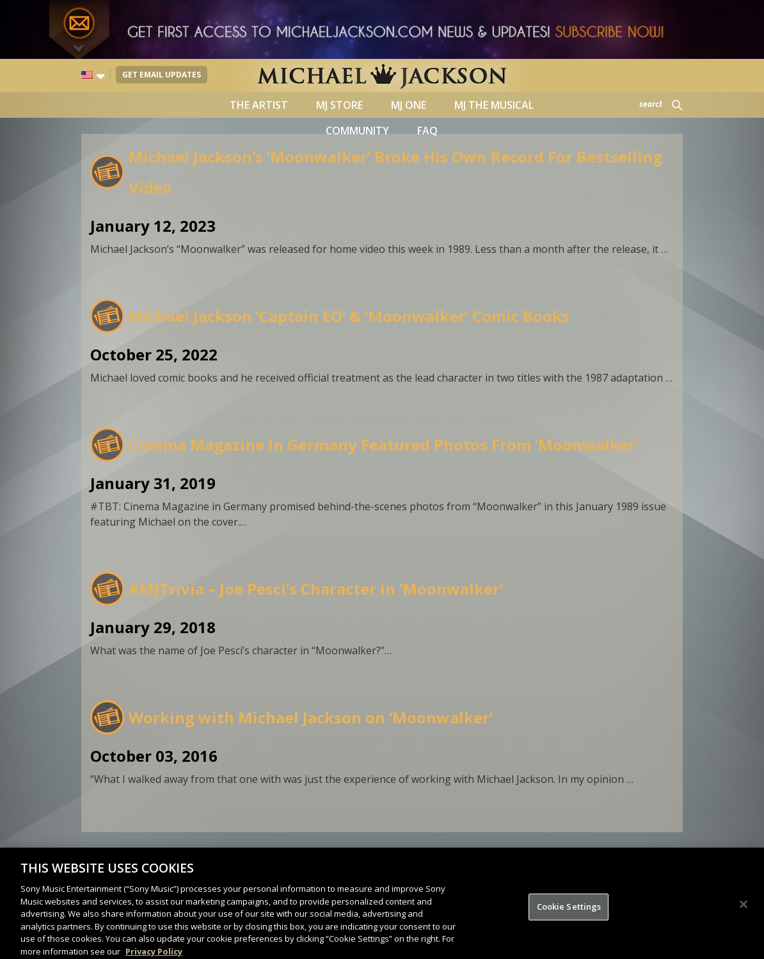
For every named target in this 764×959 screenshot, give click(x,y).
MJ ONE (408, 105)
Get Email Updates (161, 74)
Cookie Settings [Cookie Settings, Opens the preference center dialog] (569, 918)
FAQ (427, 131)
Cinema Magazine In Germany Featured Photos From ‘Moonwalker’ (384, 444)
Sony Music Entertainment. (451, 856)
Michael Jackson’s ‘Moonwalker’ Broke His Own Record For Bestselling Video (395, 172)
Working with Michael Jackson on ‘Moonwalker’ (311, 717)
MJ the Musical (494, 105)
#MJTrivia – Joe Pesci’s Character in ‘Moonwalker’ (316, 588)
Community (357, 131)
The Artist (259, 105)
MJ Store (339, 105)
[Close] (743, 916)
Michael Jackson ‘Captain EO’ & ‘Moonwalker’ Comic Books (349, 315)
